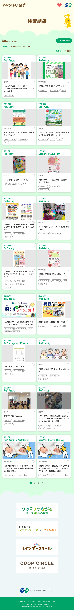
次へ (42, 483)
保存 (33, 82)
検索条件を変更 (65, 40)
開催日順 (68, 51)
